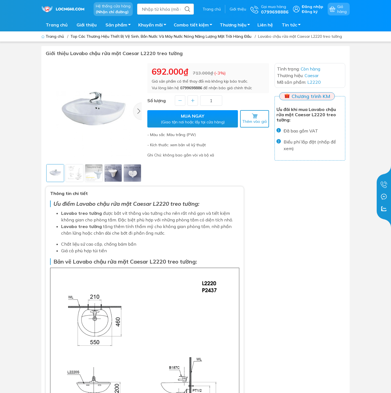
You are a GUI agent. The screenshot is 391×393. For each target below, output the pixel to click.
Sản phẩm (119, 25)
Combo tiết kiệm (194, 25)
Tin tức (293, 25)
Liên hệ (265, 25)
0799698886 (191, 87)
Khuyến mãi (153, 25)
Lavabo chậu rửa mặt (104, 203)
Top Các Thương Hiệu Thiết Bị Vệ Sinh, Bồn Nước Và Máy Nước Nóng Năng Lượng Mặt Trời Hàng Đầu (160, 36)
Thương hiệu (236, 25)
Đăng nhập (312, 6)
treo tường (181, 261)
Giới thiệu (238, 9)
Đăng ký (310, 11)
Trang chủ (212, 9)
